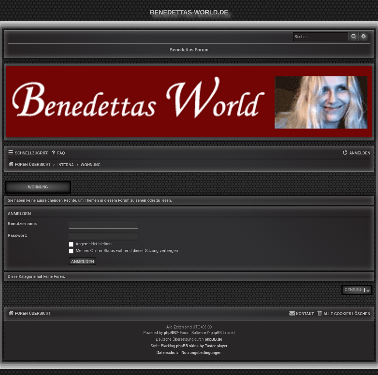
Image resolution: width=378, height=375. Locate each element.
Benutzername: (22, 223)
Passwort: (17, 235)
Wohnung (38, 187)
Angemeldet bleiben (90, 244)
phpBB (170, 333)
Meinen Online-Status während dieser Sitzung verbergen (123, 250)
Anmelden (19, 213)
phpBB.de (213, 339)
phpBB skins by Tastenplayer (201, 346)
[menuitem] (57, 153)
